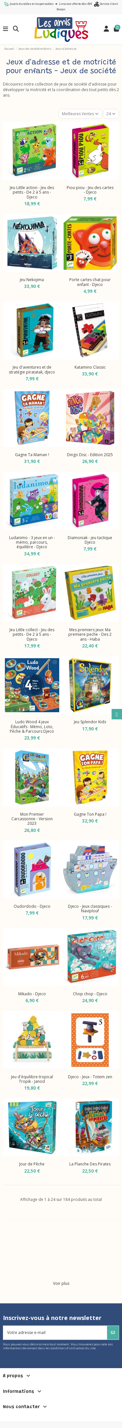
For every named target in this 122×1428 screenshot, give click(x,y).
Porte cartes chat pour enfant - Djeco (90, 282)
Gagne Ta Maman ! (32, 454)
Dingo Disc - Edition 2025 (90, 454)
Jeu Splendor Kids (90, 722)
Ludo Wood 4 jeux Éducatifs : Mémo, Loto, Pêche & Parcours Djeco (32, 726)
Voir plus (61, 1283)
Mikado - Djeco (32, 994)
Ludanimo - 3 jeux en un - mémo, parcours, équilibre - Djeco (32, 542)
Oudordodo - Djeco (32, 906)
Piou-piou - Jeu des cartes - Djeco (90, 190)
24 (110, 113)
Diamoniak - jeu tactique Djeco (90, 540)
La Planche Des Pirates (90, 1164)
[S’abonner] (113, 1333)
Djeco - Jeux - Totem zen (90, 1077)
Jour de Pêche (32, 1164)
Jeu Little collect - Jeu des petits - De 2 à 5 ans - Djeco (31, 634)
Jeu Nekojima (32, 279)
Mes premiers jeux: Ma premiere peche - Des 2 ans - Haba (90, 634)
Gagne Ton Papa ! (90, 814)
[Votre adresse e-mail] (55, 1333)
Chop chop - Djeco (90, 994)
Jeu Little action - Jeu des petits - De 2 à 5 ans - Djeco (32, 192)
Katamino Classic (90, 367)
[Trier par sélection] (80, 114)
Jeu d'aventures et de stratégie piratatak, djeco (32, 369)
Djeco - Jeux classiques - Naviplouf (90, 909)
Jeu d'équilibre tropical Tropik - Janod (32, 1079)
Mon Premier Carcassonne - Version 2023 (32, 818)
